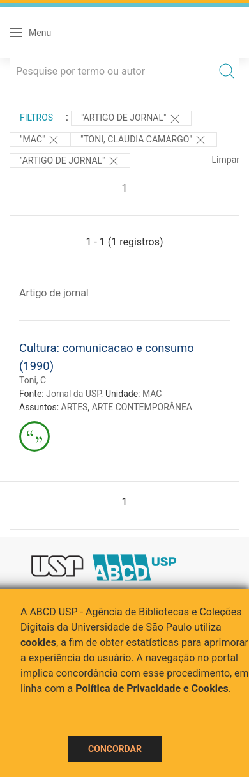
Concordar (115, 749)
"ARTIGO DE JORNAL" (131, 118)
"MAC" (40, 140)
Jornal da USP (73, 393)
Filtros (36, 117)
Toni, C (32, 380)
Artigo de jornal (54, 293)
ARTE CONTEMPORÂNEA (142, 407)
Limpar (225, 160)
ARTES (74, 407)
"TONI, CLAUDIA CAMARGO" (143, 140)
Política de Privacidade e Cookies (152, 688)
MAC (152, 393)
